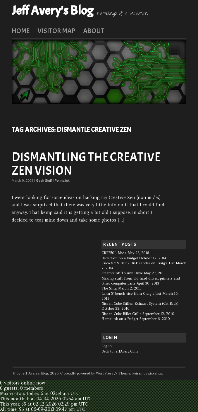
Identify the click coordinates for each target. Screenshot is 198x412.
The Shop (109, 288)
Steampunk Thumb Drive (122, 273)
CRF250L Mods (113, 253)
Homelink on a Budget (119, 319)
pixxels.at (155, 373)
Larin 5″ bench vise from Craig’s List (131, 294)
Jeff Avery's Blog (52, 10)
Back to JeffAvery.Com (119, 351)
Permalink (62, 180)
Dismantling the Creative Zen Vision (86, 163)
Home (21, 30)
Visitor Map (56, 30)
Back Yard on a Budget (119, 258)
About (93, 30)
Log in (106, 346)
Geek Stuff (44, 180)
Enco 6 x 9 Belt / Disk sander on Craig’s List (138, 263)
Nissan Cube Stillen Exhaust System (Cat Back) (139, 304)
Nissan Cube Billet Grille (121, 314)
